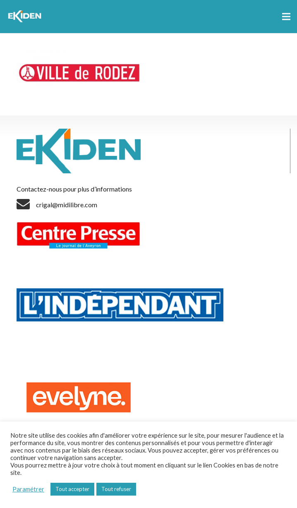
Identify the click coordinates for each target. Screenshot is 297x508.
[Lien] (26, 16)
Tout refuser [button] (116, 489)
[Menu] (286, 16)
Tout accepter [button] (72, 489)
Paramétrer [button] (28, 489)
